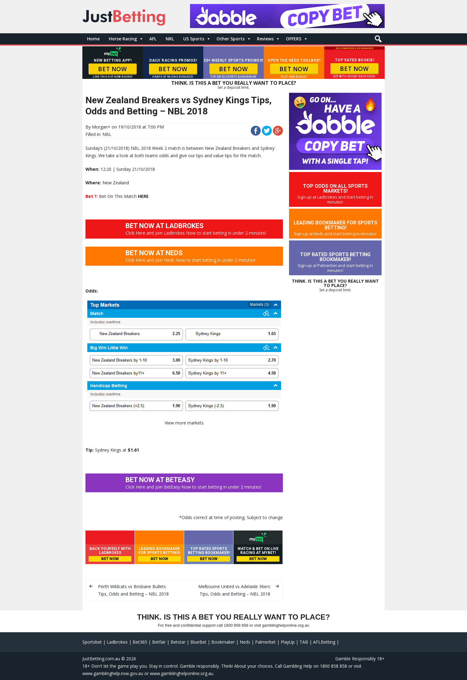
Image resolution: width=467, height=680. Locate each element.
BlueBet (198, 642)
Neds (245, 642)
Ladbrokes (117, 642)
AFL (152, 39)
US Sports (193, 39)
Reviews (265, 39)
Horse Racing (123, 39)
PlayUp (288, 642)
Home (93, 39)
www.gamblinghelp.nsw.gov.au (112, 673)
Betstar (178, 642)
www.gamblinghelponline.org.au (181, 673)
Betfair (159, 642)
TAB (304, 642)
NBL (106, 134)
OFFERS (293, 39)
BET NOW (112, 69)
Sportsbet (92, 642)
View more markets (184, 423)
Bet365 (140, 642)
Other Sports (231, 39)
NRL (170, 39)
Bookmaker (223, 642)
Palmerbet (265, 642)
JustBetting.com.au (101, 659)
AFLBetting (324, 642)
